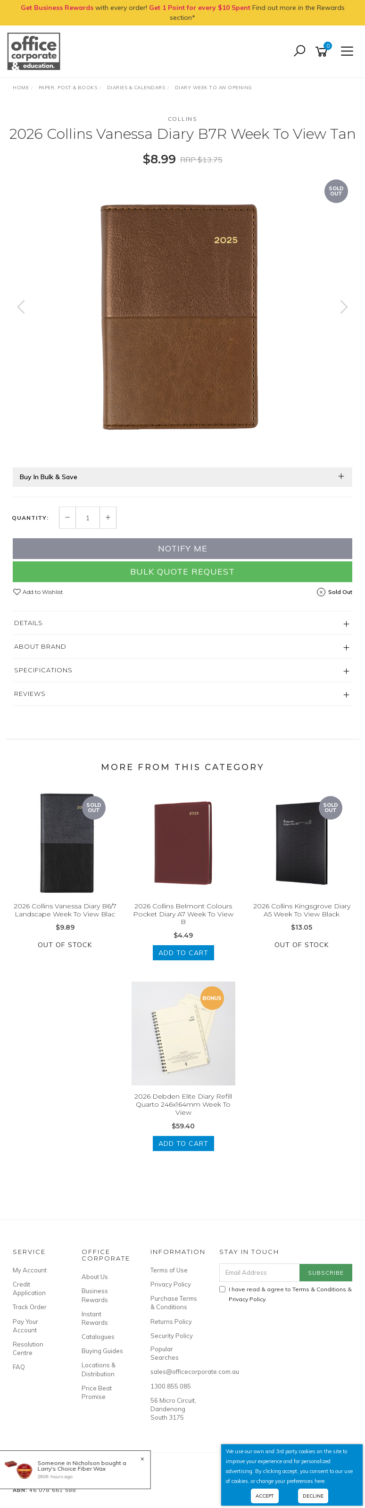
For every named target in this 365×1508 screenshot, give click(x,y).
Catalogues (98, 1336)
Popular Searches (164, 1353)
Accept (265, 1496)
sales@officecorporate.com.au (174, 1371)
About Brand (40, 646)
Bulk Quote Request (182, 571)
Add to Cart (183, 953)
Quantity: (30, 518)
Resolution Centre (28, 1348)
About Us (95, 1276)
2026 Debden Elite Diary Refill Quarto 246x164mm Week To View (183, 1104)
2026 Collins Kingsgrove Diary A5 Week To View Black (301, 910)
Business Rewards (95, 1295)
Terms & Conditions (319, 1289)
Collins (183, 118)
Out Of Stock (65, 944)
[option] (182, 316)
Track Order (30, 1307)
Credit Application (29, 1288)
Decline (313, 1496)
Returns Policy (171, 1321)
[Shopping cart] (323, 51)
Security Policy (171, 1335)
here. (320, 1481)
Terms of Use (169, 1270)
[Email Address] (259, 1272)
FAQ (19, 1367)
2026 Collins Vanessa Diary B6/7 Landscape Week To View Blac (65, 910)
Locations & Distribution (99, 1369)
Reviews (30, 693)
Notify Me (182, 548)
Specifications (43, 670)
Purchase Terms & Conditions (173, 1303)
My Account (30, 1270)
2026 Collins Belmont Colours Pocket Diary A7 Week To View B (183, 914)
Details (28, 623)
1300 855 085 (170, 1386)
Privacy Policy (170, 1284)
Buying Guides (102, 1351)
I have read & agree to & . (285, 1294)
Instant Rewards (95, 1318)
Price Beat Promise (97, 1392)
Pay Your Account (25, 1326)
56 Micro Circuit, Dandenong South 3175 (173, 1409)
